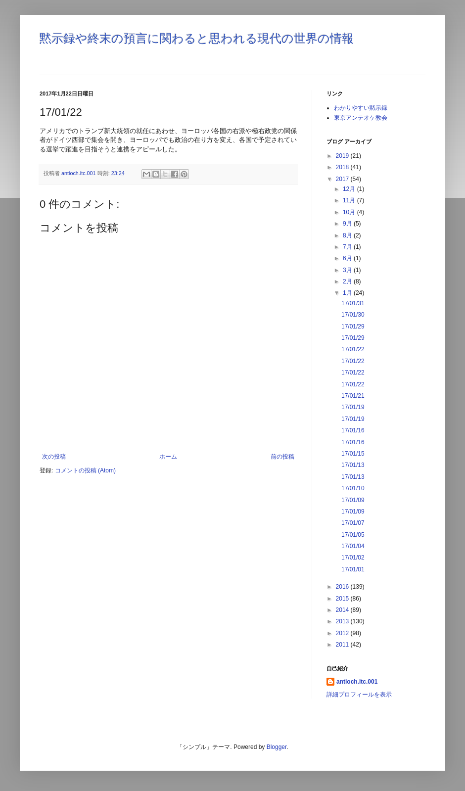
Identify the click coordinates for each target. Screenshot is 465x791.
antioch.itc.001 (356, 681)
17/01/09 (353, 500)
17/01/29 (353, 326)
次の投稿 (54, 456)
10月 (350, 212)
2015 (343, 598)
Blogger (277, 747)
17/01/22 (353, 349)
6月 (348, 258)
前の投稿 (282, 456)
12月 (350, 189)
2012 (343, 633)
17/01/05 (353, 534)
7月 (348, 246)
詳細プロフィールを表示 (359, 694)
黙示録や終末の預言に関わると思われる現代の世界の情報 (197, 38)
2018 (343, 167)
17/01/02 (353, 557)
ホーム (168, 456)
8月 (348, 235)
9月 (348, 223)
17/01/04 (353, 546)
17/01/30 (353, 314)
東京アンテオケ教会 (360, 117)
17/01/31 (353, 303)
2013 (343, 621)
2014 (343, 609)
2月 (348, 281)
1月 (348, 292)
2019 (343, 155)
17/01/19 (353, 407)
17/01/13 (353, 465)
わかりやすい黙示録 (360, 107)
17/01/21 (353, 395)
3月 (348, 270)
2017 (343, 179)
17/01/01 (353, 569)
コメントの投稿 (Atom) (85, 470)
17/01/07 (353, 522)
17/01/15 (353, 453)
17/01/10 (353, 488)
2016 (343, 586)
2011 (343, 644)
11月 (350, 200)
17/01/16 (353, 430)
